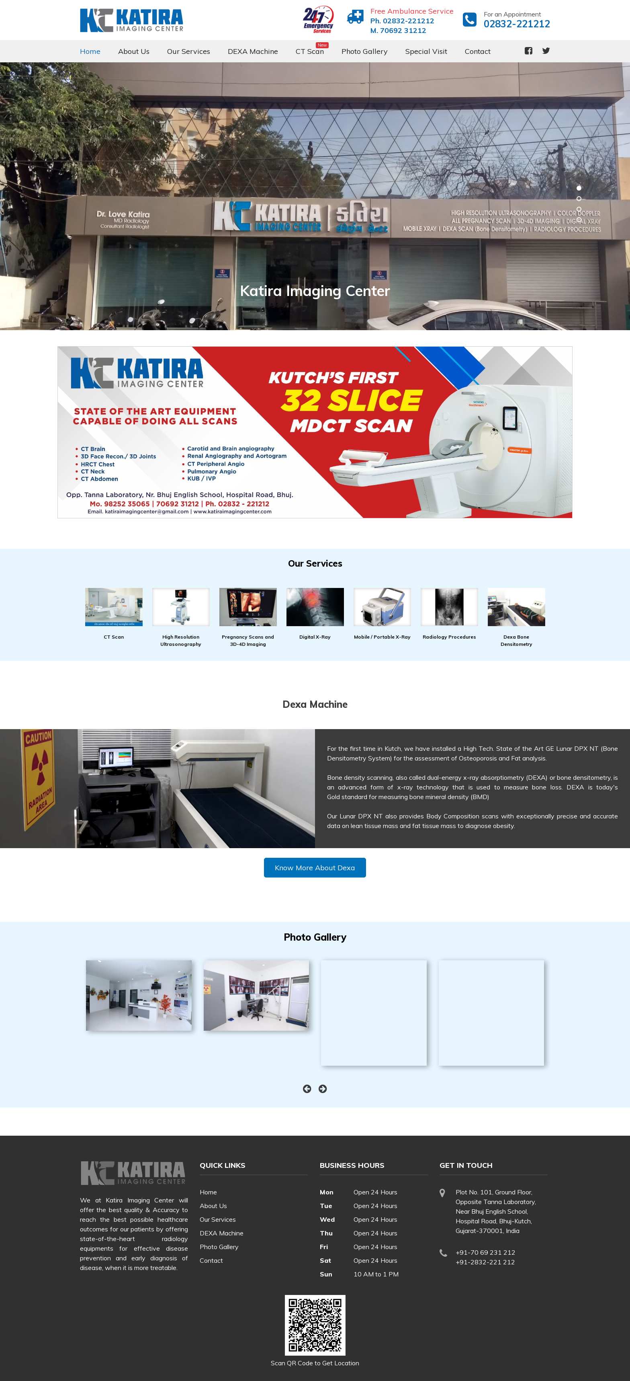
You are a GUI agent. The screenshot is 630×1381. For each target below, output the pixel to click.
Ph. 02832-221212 (402, 20)
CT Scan (310, 51)
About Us (133, 51)
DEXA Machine (253, 51)
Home (90, 51)
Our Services (188, 51)
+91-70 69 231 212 (485, 1252)
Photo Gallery (365, 51)
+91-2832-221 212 (485, 1262)
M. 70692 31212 (398, 30)
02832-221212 (517, 24)
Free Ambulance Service (412, 11)
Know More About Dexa (315, 867)
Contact (478, 51)
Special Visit (426, 51)
